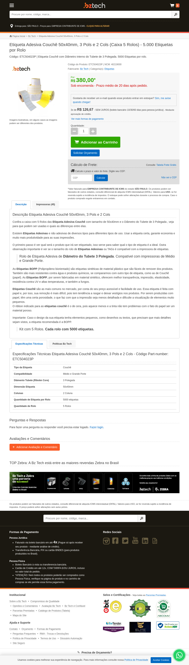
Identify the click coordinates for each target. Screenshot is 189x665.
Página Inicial (17, 36)
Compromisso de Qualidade (45, 601)
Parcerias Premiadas (23, 610)
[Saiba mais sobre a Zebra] (95, 482)
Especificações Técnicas (29, 343)
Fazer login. (97, 427)
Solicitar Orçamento (85, 152)
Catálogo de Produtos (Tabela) (54, 610)
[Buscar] (91, 14)
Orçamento (27, 629)
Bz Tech (94, 5)
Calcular (101, 178)
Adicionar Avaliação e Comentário (34, 447)
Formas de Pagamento (49, 629)
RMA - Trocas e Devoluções (54, 633)
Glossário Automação (71, 638)
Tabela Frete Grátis (166, 165)
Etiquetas (109, 69)
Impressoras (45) (45, 204)
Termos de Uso (48, 638)
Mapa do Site (19, 615)
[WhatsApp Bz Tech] (179, 656)
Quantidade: (78, 125)
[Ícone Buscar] (176, 14)
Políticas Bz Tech (62, 343)
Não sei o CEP (169, 177)
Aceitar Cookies (161, 660)
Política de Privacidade (24, 638)
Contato (14, 629)
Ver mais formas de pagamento (87, 119)
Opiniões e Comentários (25, 606)
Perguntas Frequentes (24, 633)
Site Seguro (19, 643)
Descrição (21, 204)
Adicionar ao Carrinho (96, 142)
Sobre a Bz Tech (18, 601)
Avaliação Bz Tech (51, 606)
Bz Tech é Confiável (75, 606)
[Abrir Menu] (21, 5)
